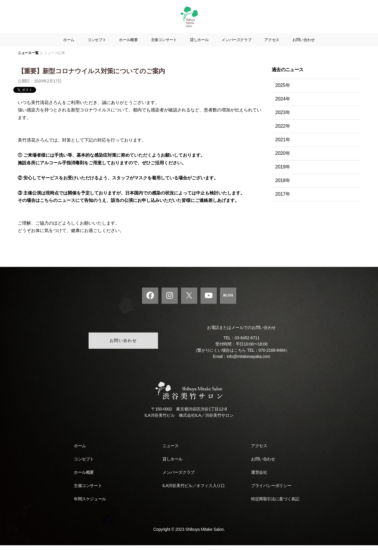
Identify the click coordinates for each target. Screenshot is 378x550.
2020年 (282, 158)
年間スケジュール (90, 503)
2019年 (282, 171)
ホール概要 (128, 45)
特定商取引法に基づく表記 (275, 503)
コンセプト (96, 45)
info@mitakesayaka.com (248, 361)
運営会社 (259, 477)
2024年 (282, 103)
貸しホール (199, 45)
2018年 (282, 185)
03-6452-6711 (247, 342)
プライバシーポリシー (271, 490)
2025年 (282, 90)
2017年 (282, 199)
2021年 (282, 144)
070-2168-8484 (271, 355)
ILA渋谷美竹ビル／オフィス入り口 (193, 490)
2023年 (282, 117)
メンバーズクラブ (236, 45)
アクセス (271, 45)
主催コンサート (164, 45)
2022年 (282, 131)
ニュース (170, 450)
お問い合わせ (303, 45)
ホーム (68, 45)
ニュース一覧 (28, 58)
